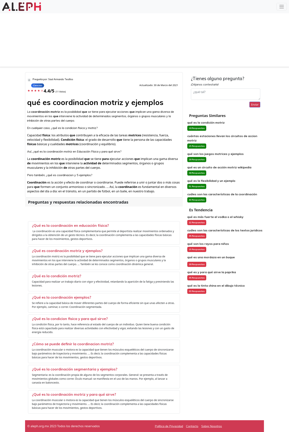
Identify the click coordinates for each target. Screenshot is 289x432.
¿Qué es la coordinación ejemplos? (61, 297)
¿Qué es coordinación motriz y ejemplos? (67, 250)
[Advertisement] (144, 41)
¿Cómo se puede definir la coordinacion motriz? (73, 344)
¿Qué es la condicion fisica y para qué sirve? (70, 318)
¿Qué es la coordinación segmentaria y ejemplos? (74, 369)
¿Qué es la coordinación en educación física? (70, 225)
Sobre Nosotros (211, 426)
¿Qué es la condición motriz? (56, 276)
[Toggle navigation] (281, 6)
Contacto (192, 426)
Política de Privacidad (169, 426)
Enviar (255, 104)
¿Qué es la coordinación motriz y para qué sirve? (74, 394)
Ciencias (37, 85)
